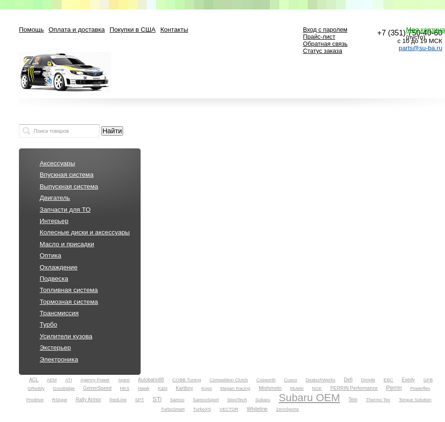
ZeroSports (287, 409)
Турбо (48, 324)
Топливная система (69, 289)
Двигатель (55, 197)
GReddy (35, 388)
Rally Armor (88, 399)
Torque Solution (415, 399)
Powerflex (420, 388)
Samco (177, 399)
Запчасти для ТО (65, 209)
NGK (317, 388)
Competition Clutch (229, 379)
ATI (68, 379)
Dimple (368, 379)
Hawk (144, 388)
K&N (163, 388)
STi (156, 399)
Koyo (207, 388)
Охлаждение (59, 267)
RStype (59, 399)
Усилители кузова (66, 336)
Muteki (296, 388)
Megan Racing (235, 388)
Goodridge (64, 388)
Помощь (31, 29)
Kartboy (184, 388)
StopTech (237, 399)
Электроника (59, 359)
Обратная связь (325, 43)
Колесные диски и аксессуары (85, 232)
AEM (52, 379)
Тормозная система (69, 301)
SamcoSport (206, 399)
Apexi (124, 379)
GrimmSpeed (97, 388)
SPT (139, 399)
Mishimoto (270, 388)
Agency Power (95, 379)
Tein (352, 399)
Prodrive (35, 399)
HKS (124, 388)
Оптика (51, 255)
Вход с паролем (325, 29)
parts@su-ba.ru (420, 48)
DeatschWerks (321, 379)
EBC (388, 379)
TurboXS (202, 409)
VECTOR (229, 409)
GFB (428, 379)
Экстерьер (55, 347)
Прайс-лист (319, 36)
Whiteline (257, 409)
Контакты (174, 29)
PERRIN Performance (354, 388)
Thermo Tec (378, 399)
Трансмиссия (59, 313)
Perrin (394, 388)
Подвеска (54, 278)
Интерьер (54, 220)
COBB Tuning (186, 379)
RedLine (117, 399)
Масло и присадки (67, 244)
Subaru (262, 399)
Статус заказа (322, 50)
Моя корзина (425, 30)
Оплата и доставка (77, 29)
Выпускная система (69, 186)
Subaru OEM (309, 398)
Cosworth (266, 379)
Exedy (408, 379)
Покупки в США (132, 29)
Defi (348, 379)
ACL (33, 379)
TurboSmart (173, 409)
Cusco (290, 379)
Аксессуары (57, 163)
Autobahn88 (151, 379)
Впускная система (67, 174)
